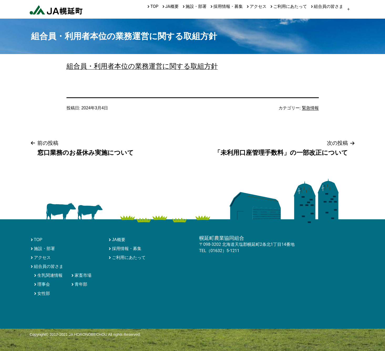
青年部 (81, 284)
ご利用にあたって (290, 6)
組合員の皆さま (328, 6)
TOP (154, 6)
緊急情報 (310, 108)
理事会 (43, 284)
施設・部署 (196, 6)
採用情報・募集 (228, 6)
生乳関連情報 (50, 275)
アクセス (258, 6)
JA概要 (172, 6)
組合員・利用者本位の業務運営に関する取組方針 (142, 66)
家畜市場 (83, 275)
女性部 (43, 293)
